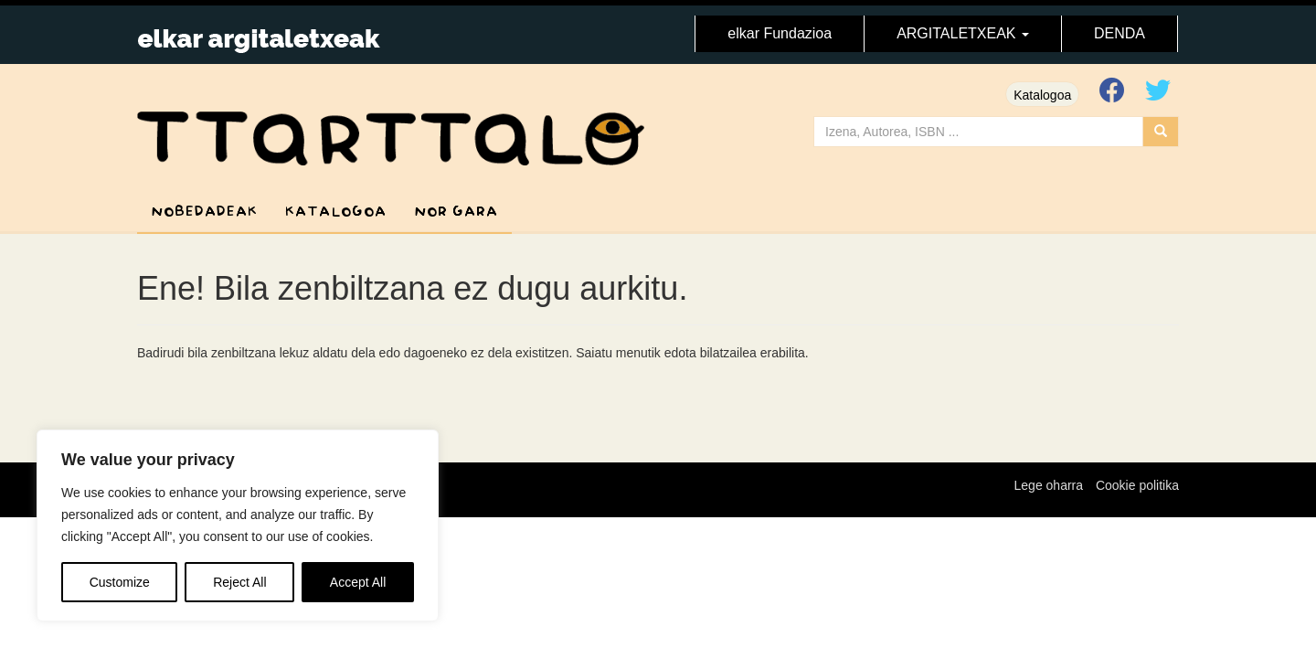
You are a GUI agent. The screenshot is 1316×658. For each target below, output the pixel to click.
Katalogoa (1042, 95)
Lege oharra (1049, 485)
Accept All (358, 582)
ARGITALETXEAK (963, 33)
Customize (120, 582)
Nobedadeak (204, 211)
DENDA (1119, 33)
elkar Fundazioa (779, 33)
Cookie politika (1137, 485)
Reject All (239, 582)
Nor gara (456, 211)
